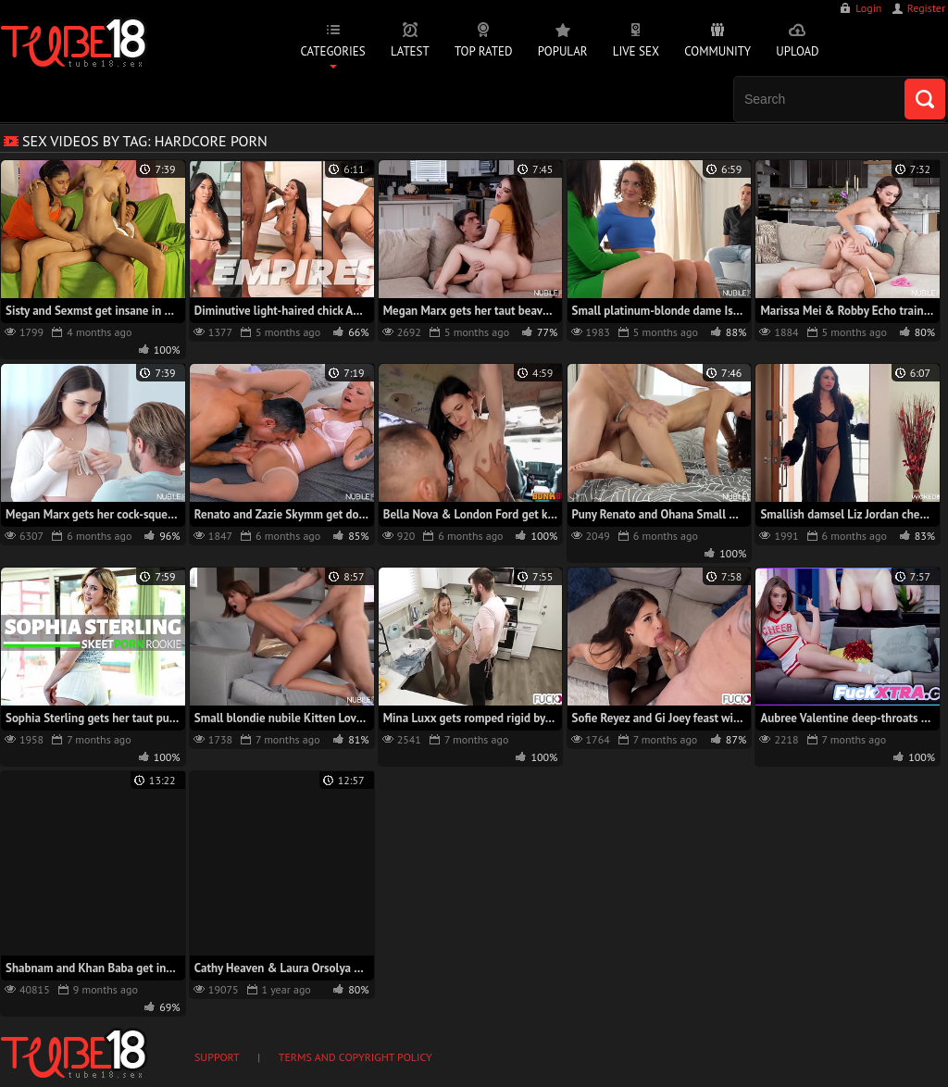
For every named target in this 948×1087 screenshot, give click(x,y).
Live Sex (636, 51)
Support (217, 1057)
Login (868, 8)
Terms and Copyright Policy (355, 1057)
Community (717, 51)
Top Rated (484, 51)
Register (926, 8)
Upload (797, 51)
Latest (410, 51)
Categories (332, 51)
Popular (563, 51)
